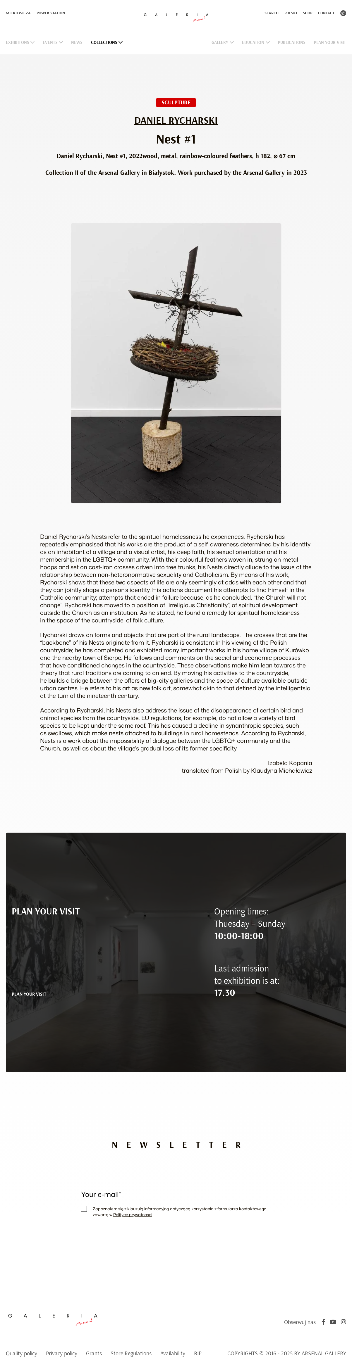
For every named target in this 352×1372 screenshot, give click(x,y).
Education (253, 42)
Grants (94, 1354)
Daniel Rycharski (176, 121)
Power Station (51, 13)
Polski (290, 13)
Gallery (220, 42)
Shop (307, 13)
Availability (172, 1354)
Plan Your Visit (330, 42)
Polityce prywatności (132, 1214)
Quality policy (21, 1354)
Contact (326, 13)
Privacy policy (61, 1354)
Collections (104, 42)
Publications (291, 42)
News (76, 42)
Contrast (343, 13)
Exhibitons (17, 42)
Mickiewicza (18, 13)
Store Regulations (131, 1354)
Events (50, 42)
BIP (198, 1354)
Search (272, 13)
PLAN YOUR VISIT (29, 994)
